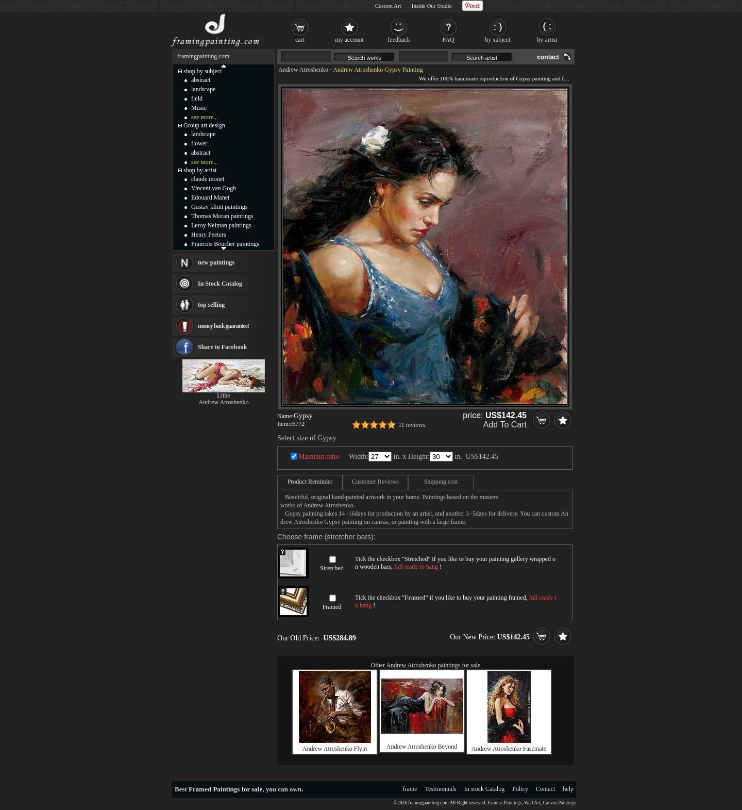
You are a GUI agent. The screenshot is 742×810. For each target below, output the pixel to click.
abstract (200, 80)
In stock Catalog (484, 788)
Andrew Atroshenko (303, 69)
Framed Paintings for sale (225, 789)
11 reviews (411, 424)
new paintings (216, 262)
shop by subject (202, 71)
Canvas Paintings (559, 802)
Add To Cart (505, 424)
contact (548, 57)
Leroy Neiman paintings (221, 225)
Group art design (204, 125)
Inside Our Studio (432, 6)
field (197, 98)
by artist (547, 39)
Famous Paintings (504, 802)
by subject (498, 39)
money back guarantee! (223, 325)
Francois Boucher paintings (225, 243)
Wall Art (532, 802)
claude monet (207, 179)
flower (199, 143)
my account (349, 39)
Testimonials (441, 788)
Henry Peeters (208, 234)
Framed (332, 606)
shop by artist (200, 170)
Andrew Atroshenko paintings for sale (433, 665)
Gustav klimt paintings (219, 206)
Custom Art (388, 6)
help (568, 788)
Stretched (331, 568)
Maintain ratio (319, 456)
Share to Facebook (222, 347)
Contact (545, 788)
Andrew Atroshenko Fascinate (508, 748)
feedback (398, 39)
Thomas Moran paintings (222, 216)
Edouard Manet (210, 197)
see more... (204, 117)
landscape (203, 89)
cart (300, 39)
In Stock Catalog (220, 283)
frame (410, 788)
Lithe (223, 395)
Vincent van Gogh (213, 188)
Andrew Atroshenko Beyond (421, 746)
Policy (520, 788)
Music (199, 107)
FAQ (448, 39)
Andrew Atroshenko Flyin (334, 748)
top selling (211, 304)
